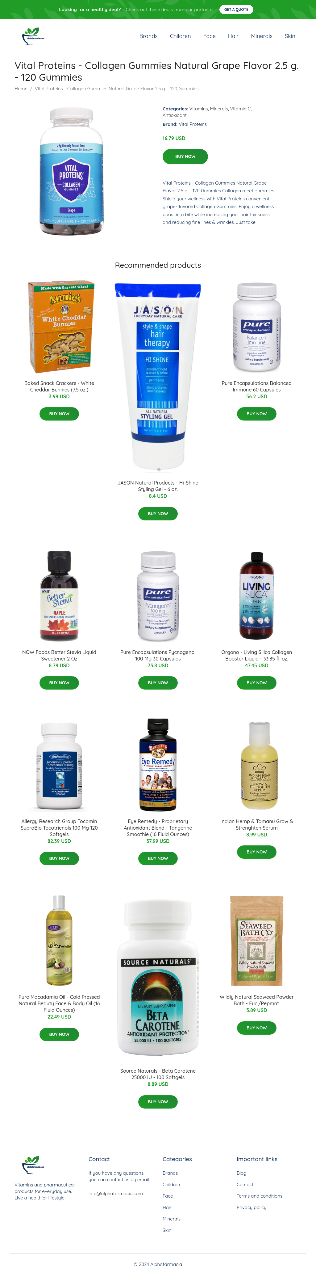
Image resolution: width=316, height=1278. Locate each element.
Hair (233, 37)
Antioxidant (175, 118)
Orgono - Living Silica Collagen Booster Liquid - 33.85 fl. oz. (256, 658)
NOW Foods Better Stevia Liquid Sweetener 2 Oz (59, 658)
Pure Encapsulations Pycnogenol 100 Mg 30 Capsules (158, 658)
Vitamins (198, 112)
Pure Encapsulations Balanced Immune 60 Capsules (257, 389)
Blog (241, 1176)
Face (209, 37)
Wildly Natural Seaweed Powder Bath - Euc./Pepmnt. (257, 1003)
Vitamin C (240, 112)
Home (21, 92)
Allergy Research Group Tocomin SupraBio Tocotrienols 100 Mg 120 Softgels (59, 830)
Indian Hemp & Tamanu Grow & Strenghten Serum (256, 827)
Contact (245, 1187)
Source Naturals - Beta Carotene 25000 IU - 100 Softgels (158, 1077)
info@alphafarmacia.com (116, 1196)
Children (180, 37)
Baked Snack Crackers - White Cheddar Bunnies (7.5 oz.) (59, 389)
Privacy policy (251, 1210)
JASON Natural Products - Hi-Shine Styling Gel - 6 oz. (158, 489)
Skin (290, 37)
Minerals (261, 37)
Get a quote (236, 9)
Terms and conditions (259, 1199)
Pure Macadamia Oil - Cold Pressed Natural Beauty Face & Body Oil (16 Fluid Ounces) (59, 1006)
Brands (148, 37)
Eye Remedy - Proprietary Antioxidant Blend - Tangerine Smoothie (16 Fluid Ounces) (158, 830)
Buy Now (185, 159)
